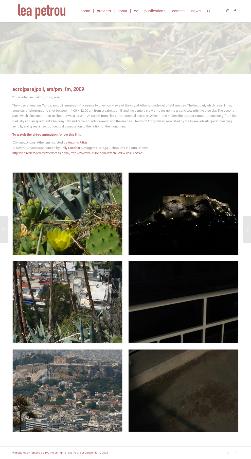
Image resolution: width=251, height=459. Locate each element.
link (77, 134)
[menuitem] (85, 11)
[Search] (209, 11)
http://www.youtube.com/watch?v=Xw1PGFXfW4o (107, 153)
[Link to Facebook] (235, 11)
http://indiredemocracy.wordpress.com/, (41, 153)
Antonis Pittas (78, 142)
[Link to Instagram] (227, 11)
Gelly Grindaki (70, 148)
